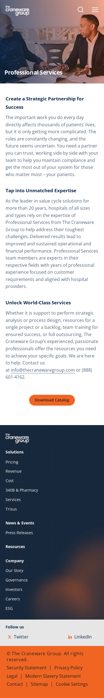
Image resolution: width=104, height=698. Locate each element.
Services (13, 499)
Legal (12, 676)
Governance (17, 580)
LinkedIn (80, 637)
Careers (13, 598)
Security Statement (27, 668)
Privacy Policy (68, 668)
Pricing (12, 462)
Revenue (14, 471)
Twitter (18, 637)
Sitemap (39, 684)
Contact (15, 684)
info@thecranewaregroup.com (43, 370)
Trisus (11, 509)
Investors (14, 589)
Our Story (14, 570)
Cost (10, 480)
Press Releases (19, 532)
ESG (9, 608)
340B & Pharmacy (22, 490)
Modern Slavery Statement (53, 676)
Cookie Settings (72, 684)
